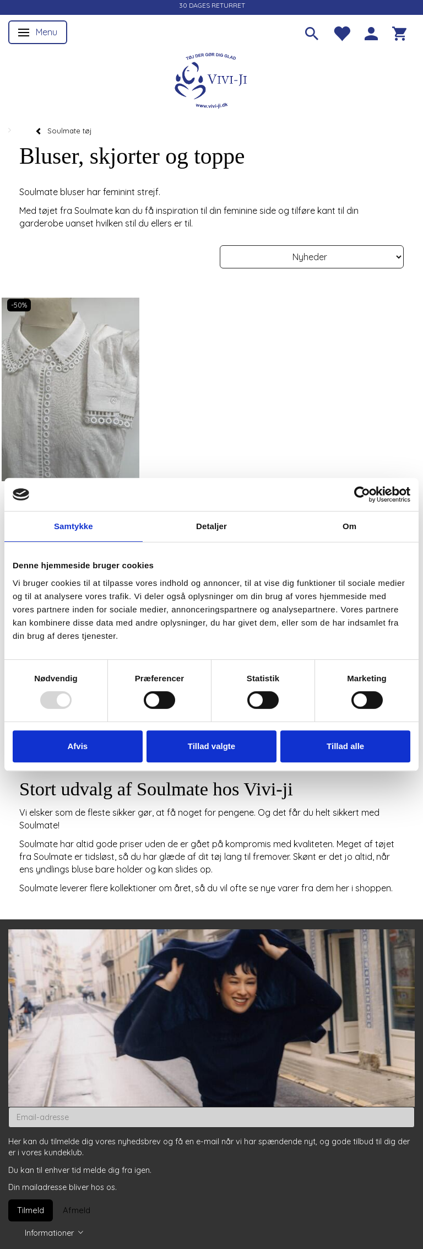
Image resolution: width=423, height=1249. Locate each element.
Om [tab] (349, 526)
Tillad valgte (211, 746)
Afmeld (76, 1210)
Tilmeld (30, 1210)
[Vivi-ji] (211, 79)
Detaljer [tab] (211, 526)
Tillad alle (345, 746)
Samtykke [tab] (73, 526)
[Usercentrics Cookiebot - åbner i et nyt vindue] (362, 494)
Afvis (77, 746)
